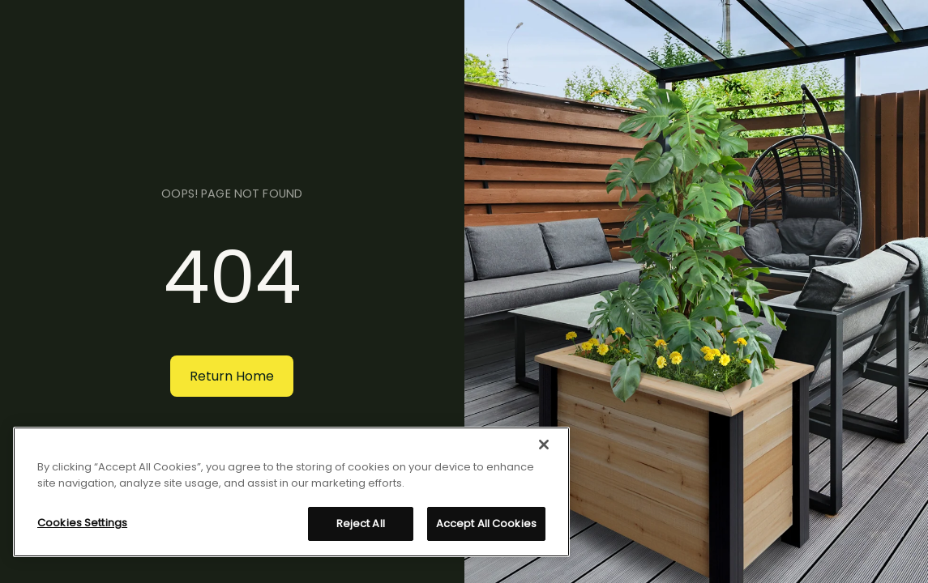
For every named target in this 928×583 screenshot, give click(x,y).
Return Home (232, 376)
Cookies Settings (82, 522)
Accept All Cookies (486, 523)
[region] (291, 492)
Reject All (360, 523)
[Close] (544, 444)
